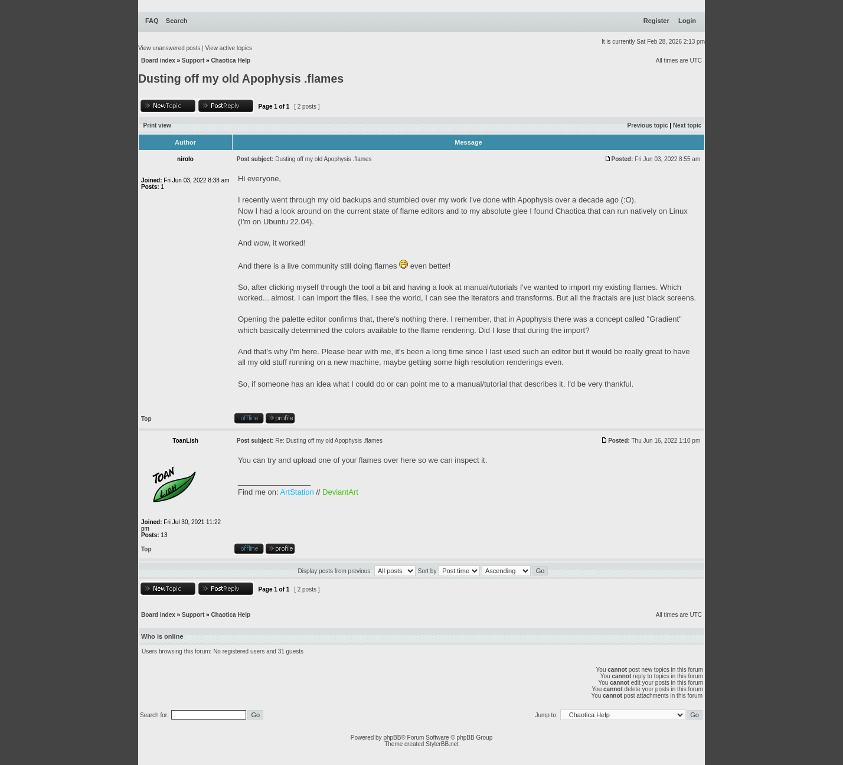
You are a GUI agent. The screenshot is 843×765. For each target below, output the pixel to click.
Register (656, 20)
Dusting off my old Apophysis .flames (241, 78)
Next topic (687, 125)
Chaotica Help (230, 60)
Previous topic (648, 125)
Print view (157, 125)
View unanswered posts (169, 48)
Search (177, 20)
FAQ (152, 20)
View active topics (228, 48)
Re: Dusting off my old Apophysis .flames (329, 440)
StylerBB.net (442, 744)
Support (193, 60)
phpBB (392, 737)
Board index (158, 60)
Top (146, 419)
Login (687, 20)
